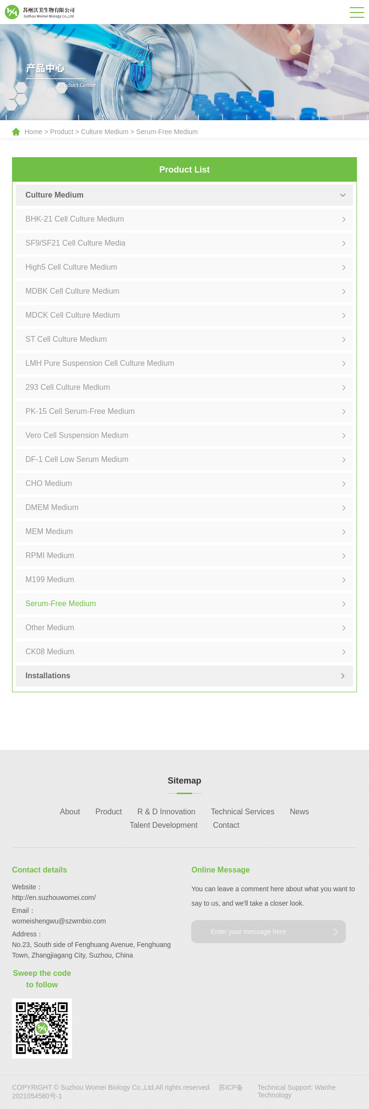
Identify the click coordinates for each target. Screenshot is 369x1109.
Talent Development (163, 825)
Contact (226, 825)
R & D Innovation (166, 812)
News (299, 812)
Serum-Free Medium (166, 132)
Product (61, 132)
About (70, 812)
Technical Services (243, 812)
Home (33, 132)
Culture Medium (105, 132)
